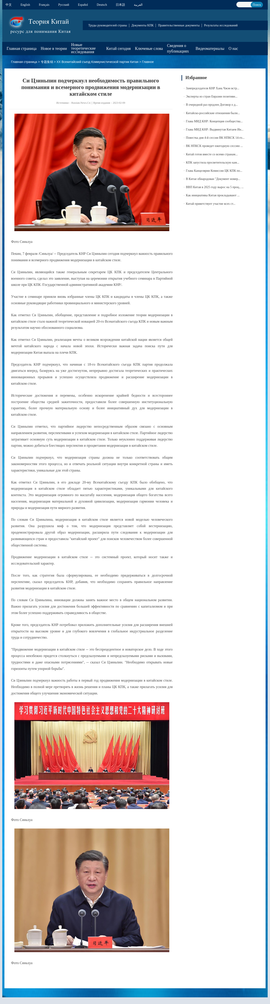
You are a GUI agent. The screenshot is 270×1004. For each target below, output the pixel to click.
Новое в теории (54, 48)
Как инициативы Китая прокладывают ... (212, 195)
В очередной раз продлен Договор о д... (212, 104)
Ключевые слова (149, 48)
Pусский (63, 4)
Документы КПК (142, 25)
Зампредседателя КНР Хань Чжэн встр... (212, 88)
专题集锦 (47, 62)
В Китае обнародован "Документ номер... (213, 179)
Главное (148, 62)
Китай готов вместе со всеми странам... (212, 154)
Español (83, 4)
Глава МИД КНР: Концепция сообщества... (214, 121)
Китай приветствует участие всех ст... (210, 203)
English (25, 4)
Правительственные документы (179, 25)
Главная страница (22, 48)
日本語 (120, 4)
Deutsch (102, 4)
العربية (138, 4)
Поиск (257, 4)
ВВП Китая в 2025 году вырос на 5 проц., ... (215, 187)
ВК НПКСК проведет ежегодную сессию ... (214, 146)
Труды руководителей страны (107, 25)
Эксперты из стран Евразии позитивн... (211, 96)
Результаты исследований (221, 25)
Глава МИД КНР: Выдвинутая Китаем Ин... (214, 129)
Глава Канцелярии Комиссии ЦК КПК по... (214, 170)
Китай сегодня (118, 48)
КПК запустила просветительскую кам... (212, 162)
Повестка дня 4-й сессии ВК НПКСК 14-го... (215, 137)
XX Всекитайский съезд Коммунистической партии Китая (97, 62)
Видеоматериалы (210, 48)
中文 (9, 4)
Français (44, 4)
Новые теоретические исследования (83, 48)
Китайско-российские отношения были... (213, 113)
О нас (233, 48)
